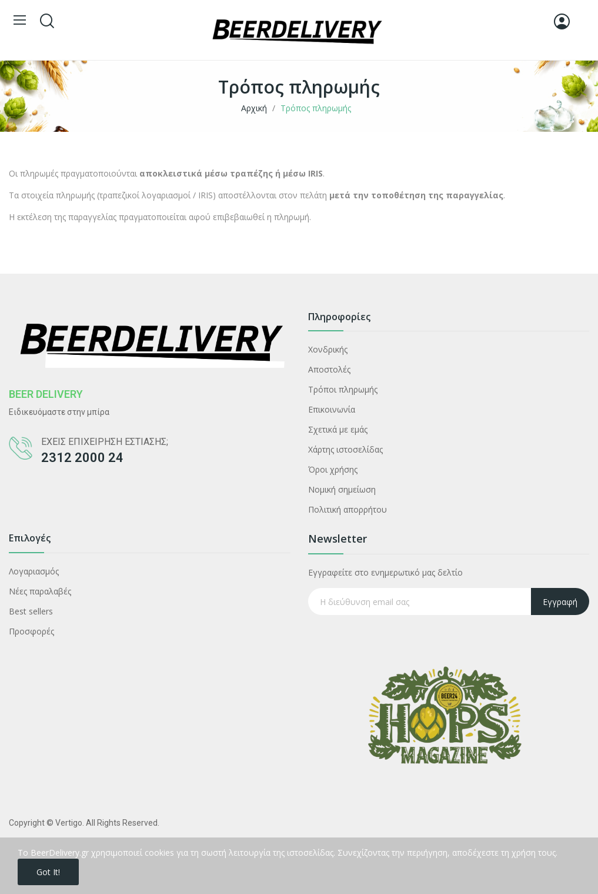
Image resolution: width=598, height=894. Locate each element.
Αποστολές (329, 369)
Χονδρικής (328, 349)
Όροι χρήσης (333, 469)
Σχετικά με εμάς (338, 429)
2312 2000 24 (82, 457)
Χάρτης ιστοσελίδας (345, 449)
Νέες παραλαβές (40, 591)
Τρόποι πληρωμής (342, 389)
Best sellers (31, 611)
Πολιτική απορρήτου (347, 509)
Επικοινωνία (331, 409)
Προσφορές (31, 631)
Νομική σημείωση (342, 489)
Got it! (48, 872)
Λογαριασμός (34, 571)
